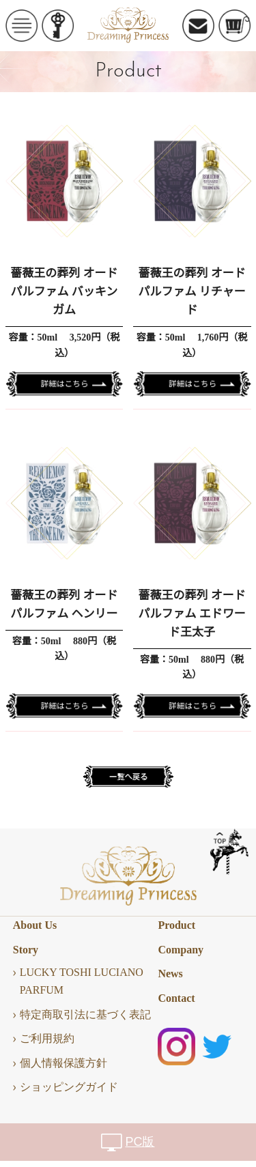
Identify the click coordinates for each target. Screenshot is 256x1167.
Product (176, 925)
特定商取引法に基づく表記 (85, 1014)
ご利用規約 (47, 1038)
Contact (176, 998)
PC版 (139, 1142)
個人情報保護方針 (63, 1063)
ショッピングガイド (69, 1087)
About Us (35, 925)
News (170, 973)
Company (180, 949)
